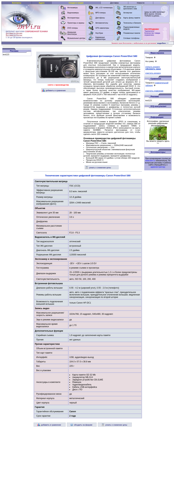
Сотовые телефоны (131, 38)
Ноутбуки (99, 33)
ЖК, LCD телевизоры (104, 8)
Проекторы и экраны (75, 23)
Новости (140, 3)
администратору (158, 167)
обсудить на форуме (81, 425)
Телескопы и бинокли (132, 23)
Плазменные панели (131, 33)
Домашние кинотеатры (72, 33)
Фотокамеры (72, 8)
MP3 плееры (100, 13)
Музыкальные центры (76, 38)
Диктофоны (100, 18)
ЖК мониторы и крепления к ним (130, 8)
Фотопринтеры (73, 18)
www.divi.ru (150, 160)
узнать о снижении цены (98, 167)
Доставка (114, 3)
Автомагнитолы (101, 23)
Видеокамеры (73, 13)
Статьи (163, 3)
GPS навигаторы (102, 28)
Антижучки (127, 13)
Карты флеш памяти (131, 18)
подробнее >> (163, 43)
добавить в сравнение (54, 90)
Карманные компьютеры (100, 38)
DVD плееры (72, 28)
